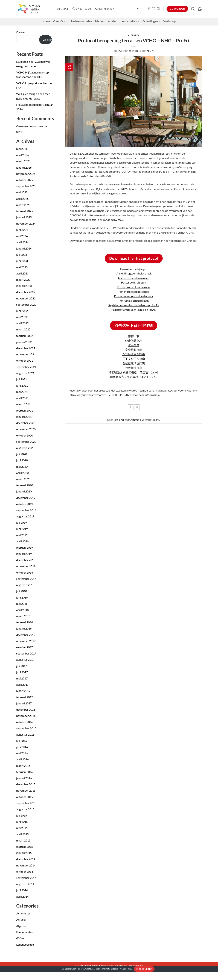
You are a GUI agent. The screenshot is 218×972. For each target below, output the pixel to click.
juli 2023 (21, 254)
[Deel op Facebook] (130, 407)
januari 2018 (24, 628)
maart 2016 (23, 765)
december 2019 (25, 497)
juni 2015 (22, 821)
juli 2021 (21, 379)
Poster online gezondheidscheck (133, 296)
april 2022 (22, 323)
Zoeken (20, 31)
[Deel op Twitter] (137, 407)
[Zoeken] (192, 9)
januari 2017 (24, 703)
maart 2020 (23, 479)
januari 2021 (24, 416)
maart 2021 (23, 404)
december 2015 (25, 784)
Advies (113, 21)
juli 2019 (21, 522)
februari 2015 (24, 846)
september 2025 (26, 186)
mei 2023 (22, 267)
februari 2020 (24, 485)
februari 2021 (24, 410)
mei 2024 (22, 236)
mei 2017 (22, 678)
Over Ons (60, 21)
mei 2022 (22, 317)
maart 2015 (23, 840)
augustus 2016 (25, 734)
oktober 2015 (24, 796)
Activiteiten (130, 21)
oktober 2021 (24, 360)
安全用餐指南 (133, 349)
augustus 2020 (25, 447)
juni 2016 (22, 747)
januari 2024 (24, 248)
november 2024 (26, 223)
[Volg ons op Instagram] (153, 8)
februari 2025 (24, 211)
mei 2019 (22, 535)
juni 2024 (22, 229)
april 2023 (22, 273)
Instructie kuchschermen (134, 300)
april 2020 (22, 472)
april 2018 (22, 609)
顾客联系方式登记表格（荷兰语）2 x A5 (134, 372)
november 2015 (26, 790)
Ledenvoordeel (25, 944)
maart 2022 (23, 329)
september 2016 (26, 728)
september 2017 (26, 653)
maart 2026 (23, 161)
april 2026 (22, 155)
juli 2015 (21, 815)
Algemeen (22, 926)
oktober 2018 (24, 572)
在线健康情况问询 (133, 363)
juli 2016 (21, 740)
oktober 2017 (24, 647)
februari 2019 (24, 547)
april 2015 (22, 834)
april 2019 (22, 541)
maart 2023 (23, 279)
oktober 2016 (24, 722)
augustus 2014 (25, 884)
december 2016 (25, 709)
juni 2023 (22, 260)
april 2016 (22, 759)
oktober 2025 (24, 180)
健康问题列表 (133, 340)
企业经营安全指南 (133, 354)
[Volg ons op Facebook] (148, 8)
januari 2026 (24, 167)
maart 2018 (23, 616)
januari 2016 (24, 778)
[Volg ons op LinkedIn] (158, 8)
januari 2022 (24, 342)
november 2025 (26, 173)
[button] (200, 9)
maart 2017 (23, 690)
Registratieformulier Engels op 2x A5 (133, 309)
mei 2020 (22, 466)
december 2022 (25, 292)
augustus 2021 (25, 373)
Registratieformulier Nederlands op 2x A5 (133, 305)
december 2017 (25, 634)
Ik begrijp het (144, 969)
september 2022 (26, 304)
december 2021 (25, 348)
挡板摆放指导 (133, 367)
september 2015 (26, 803)
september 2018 (26, 578)
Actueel (21, 919)
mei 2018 (22, 603)
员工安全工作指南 (133, 358)
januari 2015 (24, 852)
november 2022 (26, 298)
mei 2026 (22, 148)
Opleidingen (151, 21)
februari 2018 (24, 622)
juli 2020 (21, 454)
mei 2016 (22, 753)
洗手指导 (133, 345)
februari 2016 (24, 771)
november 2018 (26, 566)
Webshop (169, 21)
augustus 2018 (25, 584)
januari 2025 (24, 217)
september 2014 (26, 877)
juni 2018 (22, 597)
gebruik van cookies (122, 968)
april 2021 (22, 398)
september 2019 (26, 510)
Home (46, 21)
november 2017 (26, 641)
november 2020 (26, 429)
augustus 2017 (25, 659)
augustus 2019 (25, 516)
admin (150, 51)
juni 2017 (22, 672)
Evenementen (24, 932)
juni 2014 (22, 890)
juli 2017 (21, 666)
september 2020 (26, 441)
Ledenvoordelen (81, 21)
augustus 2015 (25, 809)
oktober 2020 (24, 435)
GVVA (20, 938)
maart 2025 (23, 204)
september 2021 (26, 367)
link (157, 419)
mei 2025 (22, 192)
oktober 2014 (24, 871)
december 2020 (25, 422)
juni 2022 (22, 310)
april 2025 (22, 198)
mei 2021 (22, 391)
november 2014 (26, 865)
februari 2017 (24, 697)
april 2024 (22, 242)
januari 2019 (24, 553)
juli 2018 (21, 591)
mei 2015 (22, 827)
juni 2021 (22, 385)
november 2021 (26, 354)
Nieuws (100, 21)
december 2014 (25, 859)
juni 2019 (22, 528)
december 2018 (25, 560)
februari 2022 (24, 335)
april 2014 (22, 896)
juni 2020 (22, 460)
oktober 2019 (24, 504)
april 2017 (22, 684)
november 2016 (26, 715)
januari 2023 (24, 285)
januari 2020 (24, 491)
